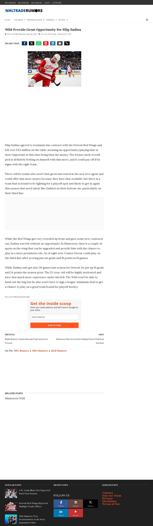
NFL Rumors (10, 3)
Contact (107, 429)
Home (7, 20)
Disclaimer (109, 437)
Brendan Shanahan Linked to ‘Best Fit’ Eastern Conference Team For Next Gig (34, 507)
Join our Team (111, 431)
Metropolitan (34, 20)
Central (50, 20)
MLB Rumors (36, 3)
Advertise (57, 3)
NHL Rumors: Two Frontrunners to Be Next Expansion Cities (32, 455)
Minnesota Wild (64, 34)
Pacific (61, 20)
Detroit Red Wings (49, 34)
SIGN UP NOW (53, 335)
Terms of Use (111, 440)
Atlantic (18, 20)
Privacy (107, 434)
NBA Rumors (23, 3)
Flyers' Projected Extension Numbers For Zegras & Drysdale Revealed (33, 494)
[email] (54, 327)
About (47, 3)
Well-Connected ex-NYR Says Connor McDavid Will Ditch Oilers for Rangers (34, 468)
